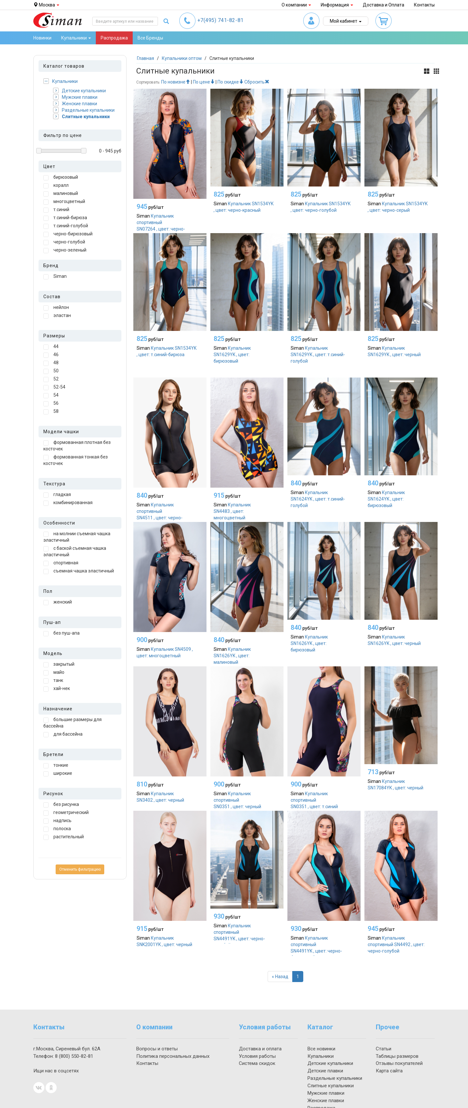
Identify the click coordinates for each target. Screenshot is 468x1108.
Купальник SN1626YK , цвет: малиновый (232, 656)
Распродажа (114, 37)
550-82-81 (74, 1056)
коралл (56, 185)
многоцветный (64, 202)
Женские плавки (75, 103)
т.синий (56, 210)
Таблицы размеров (397, 1056)
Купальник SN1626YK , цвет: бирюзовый (309, 643)
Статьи (383, 1049)
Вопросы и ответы (157, 1049)
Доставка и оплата (260, 1049)
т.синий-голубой (65, 226)
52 (51, 379)
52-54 (54, 387)
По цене (204, 82)
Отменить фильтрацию (80, 869)
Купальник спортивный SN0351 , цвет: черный (237, 800)
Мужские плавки (75, 97)
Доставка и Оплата (383, 4)
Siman (55, 276)
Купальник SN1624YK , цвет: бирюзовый (386, 499)
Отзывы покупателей (399, 1063)
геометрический (66, 813)
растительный (63, 837)
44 (51, 347)
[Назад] (280, 976)
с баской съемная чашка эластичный (74, 551)
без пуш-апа (61, 633)
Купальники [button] (76, 37)
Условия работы (257, 1056)
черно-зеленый (64, 250)
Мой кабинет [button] (346, 21)
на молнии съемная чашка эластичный (76, 537)
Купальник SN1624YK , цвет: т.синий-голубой (318, 499)
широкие (57, 773)
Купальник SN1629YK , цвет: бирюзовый (232, 354)
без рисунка (61, 805)
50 (51, 371)
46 (51, 355)
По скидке (230, 82)
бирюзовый (60, 177)
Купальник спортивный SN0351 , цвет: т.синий (314, 800)
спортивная (60, 563)
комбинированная (68, 503)
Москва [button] (46, 4)
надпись (57, 821)
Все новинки (321, 1049)
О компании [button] (296, 4)
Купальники (60, 81)
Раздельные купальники (84, 110)
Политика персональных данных (172, 1056)
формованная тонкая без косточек (75, 460)
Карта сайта (389, 1071)
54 (51, 395)
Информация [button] (337, 4)
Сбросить (256, 82)
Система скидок (257, 1063)
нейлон (56, 308)
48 (51, 363)
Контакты (424, 4)
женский (57, 602)
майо (53, 672)
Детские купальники (79, 90)
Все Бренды (150, 37)
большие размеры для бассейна (72, 723)
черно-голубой (64, 242)
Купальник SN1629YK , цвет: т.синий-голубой (318, 354)
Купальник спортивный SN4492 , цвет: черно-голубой (396, 944)
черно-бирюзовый (68, 234)
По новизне (175, 82)
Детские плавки (325, 1071)
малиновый (60, 194)
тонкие (55, 765)
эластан (57, 316)
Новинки (42, 37)
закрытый (58, 664)
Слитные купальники (81, 116)
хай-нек (56, 689)
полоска (57, 829)
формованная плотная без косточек (77, 445)
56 (51, 403)
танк (53, 681)
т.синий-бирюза (65, 218)
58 (51, 411)
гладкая (57, 495)
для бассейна (63, 734)
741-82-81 (220, 20)
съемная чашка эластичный (78, 571)
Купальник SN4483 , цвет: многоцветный (232, 511)
